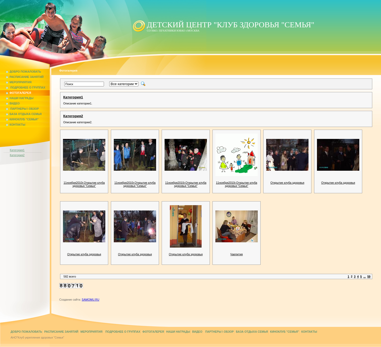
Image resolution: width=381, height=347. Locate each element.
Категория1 (17, 150)
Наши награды (19, 98)
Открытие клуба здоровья (287, 182)
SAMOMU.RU (90, 299)
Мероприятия (18, 82)
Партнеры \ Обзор (22, 108)
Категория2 (17, 155)
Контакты (15, 124)
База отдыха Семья (24, 114)
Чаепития (236, 254)
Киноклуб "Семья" (22, 119)
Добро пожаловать (23, 71)
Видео (13, 103)
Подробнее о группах (25, 87)
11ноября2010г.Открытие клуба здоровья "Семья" (84, 184)
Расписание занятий (25, 76)
